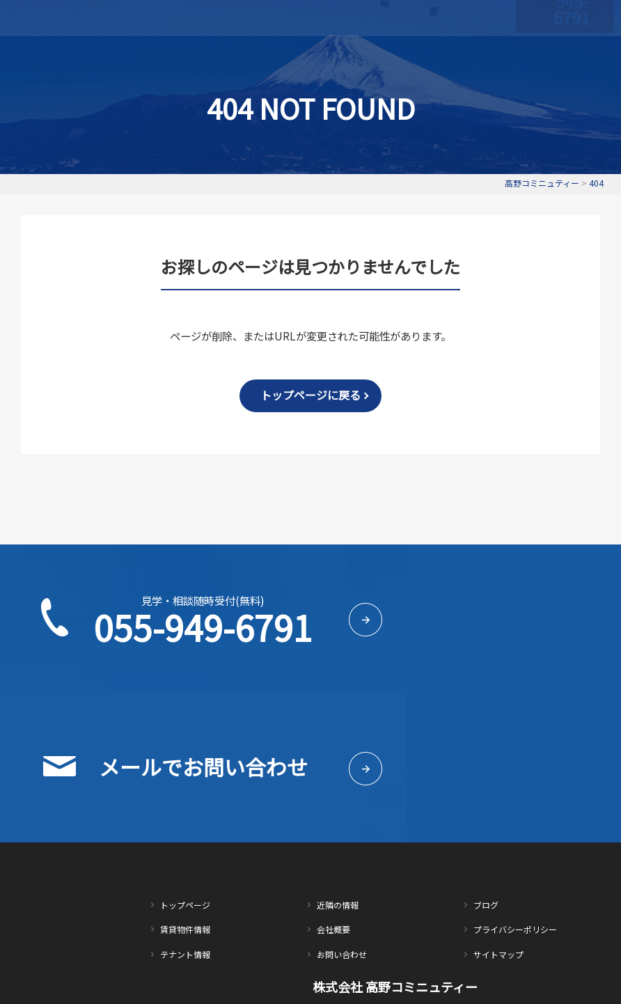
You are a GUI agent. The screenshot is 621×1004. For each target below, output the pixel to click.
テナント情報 (328, 49)
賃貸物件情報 (269, 49)
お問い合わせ (486, 49)
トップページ (210, 49)
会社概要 (434, 49)
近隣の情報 (385, 49)
